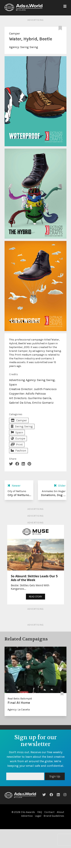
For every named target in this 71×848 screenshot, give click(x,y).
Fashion (18, 450)
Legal (38, 815)
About (60, 812)
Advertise (27, 815)
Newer (14, 485)
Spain (17, 432)
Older (60, 485)
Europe (18, 438)
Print (17, 444)
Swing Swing (29, 47)
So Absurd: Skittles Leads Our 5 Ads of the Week (34, 578)
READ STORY (35, 596)
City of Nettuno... (19, 495)
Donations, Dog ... (53, 495)
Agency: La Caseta (19, 709)
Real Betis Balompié (20, 698)
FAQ (39, 812)
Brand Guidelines (54, 815)
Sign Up (54, 776)
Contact (49, 812)
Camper (14, 33)
